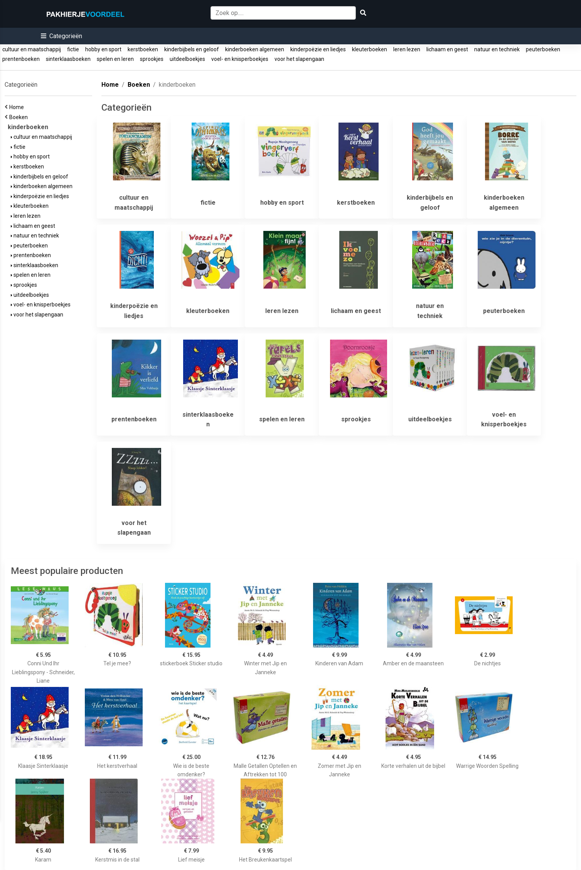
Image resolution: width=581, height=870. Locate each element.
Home (17, 107)
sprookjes (152, 59)
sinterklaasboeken (68, 59)
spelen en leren (115, 59)
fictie (73, 49)
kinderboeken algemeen (254, 49)
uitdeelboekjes (187, 59)
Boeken (19, 117)
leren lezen (407, 49)
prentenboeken (21, 59)
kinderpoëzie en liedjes (318, 49)
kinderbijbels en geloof (191, 49)
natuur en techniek (497, 49)
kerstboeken (142, 49)
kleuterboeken (369, 49)
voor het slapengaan (299, 59)
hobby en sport (103, 49)
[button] (61, 36)
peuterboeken (543, 49)
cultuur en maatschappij (31, 49)
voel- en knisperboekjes (240, 59)
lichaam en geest (447, 49)
